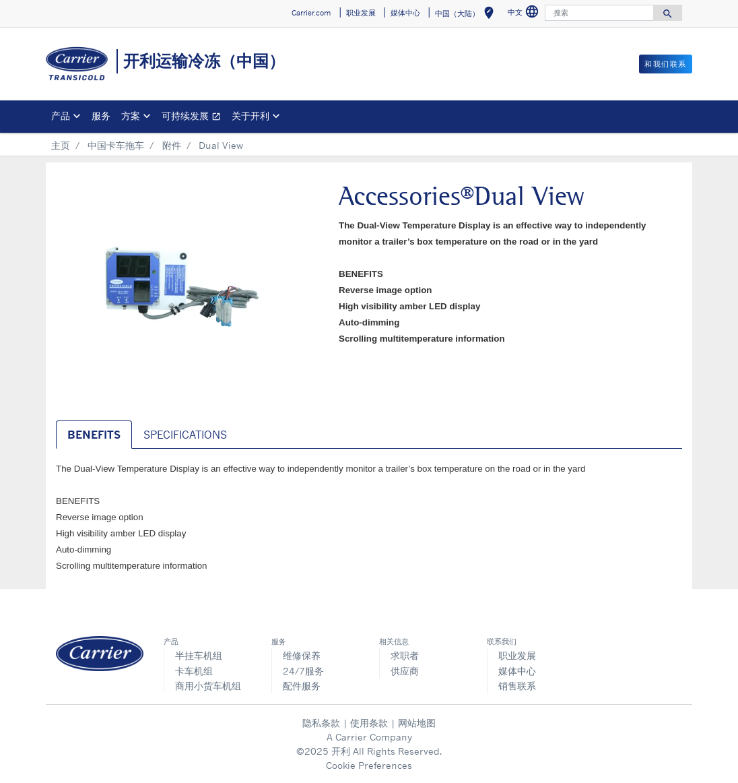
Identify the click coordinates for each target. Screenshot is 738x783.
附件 (171, 145)
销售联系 (517, 685)
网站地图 (417, 722)
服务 (101, 115)
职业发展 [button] (361, 13)
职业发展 (517, 655)
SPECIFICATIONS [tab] (185, 434)
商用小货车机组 (208, 685)
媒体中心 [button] (405, 13)
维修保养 (302, 655)
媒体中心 (517, 671)
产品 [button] (60, 115)
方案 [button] (130, 115)
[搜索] (599, 13)
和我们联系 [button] (665, 64)
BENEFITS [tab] (94, 434)
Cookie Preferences (369, 765)
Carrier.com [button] (311, 13)
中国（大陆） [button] (467, 15)
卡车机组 (194, 671)
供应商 (405, 671)
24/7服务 (303, 671)
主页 (60, 145)
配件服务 (302, 685)
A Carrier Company (369, 737)
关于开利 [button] (250, 115)
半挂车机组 (198, 655)
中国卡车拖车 (116, 145)
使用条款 (369, 722)
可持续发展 (194, 117)
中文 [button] (525, 14)
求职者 (405, 655)
